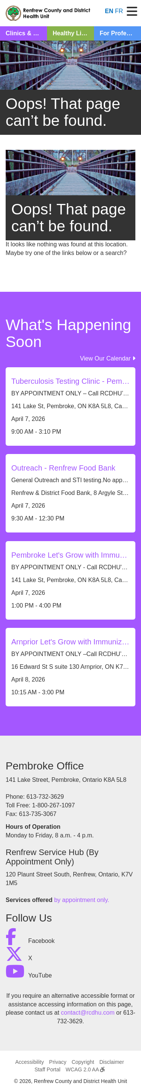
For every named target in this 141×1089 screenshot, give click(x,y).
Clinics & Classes (26, 33)
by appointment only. (81, 900)
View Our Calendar (107, 358)
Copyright (82, 1062)
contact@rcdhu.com (88, 1012)
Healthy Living (73, 33)
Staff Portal (48, 1069)
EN (109, 11)
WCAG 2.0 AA (85, 1069)
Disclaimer (111, 1062)
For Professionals (120, 33)
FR (119, 11)
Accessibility (29, 1062)
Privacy (58, 1062)
